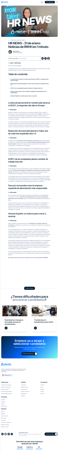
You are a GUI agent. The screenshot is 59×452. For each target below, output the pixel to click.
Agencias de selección (5, 387)
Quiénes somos (24, 389)
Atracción (3, 399)
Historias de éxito (24, 387)
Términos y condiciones (6, 422)
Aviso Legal (3, 418)
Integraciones (23, 393)
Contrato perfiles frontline (6, 393)
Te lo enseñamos (50, 2)
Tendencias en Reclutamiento (18, 40)
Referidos (3, 413)
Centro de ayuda (4, 415)
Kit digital (23, 395)
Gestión (2, 404)
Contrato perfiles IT (5, 389)
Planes (2, 411)
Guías (42, 387)
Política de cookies (5, 424)
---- (9, 40)
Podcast (42, 391)
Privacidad (3, 420)
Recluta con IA (4, 406)
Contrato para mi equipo (6, 384)
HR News (42, 393)
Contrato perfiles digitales (6, 391)
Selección (3, 401)
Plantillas (42, 389)
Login (42, 2)
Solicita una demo (29, 288)
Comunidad (23, 384)
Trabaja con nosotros (25, 391)
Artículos (42, 384)
